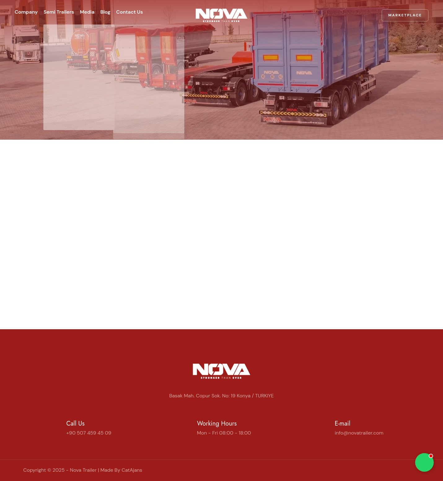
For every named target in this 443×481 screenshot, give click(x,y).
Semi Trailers (64, 12)
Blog (121, 12)
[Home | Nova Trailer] (221, 12)
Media (98, 12)
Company (26, 12)
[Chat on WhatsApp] (424, 462)
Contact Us (151, 12)
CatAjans (131, 470)
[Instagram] (407, 470)
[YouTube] (412, 470)
